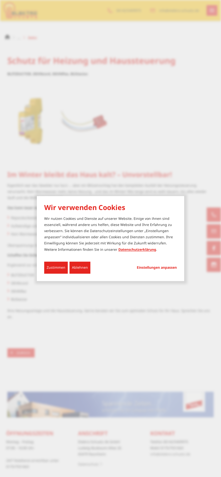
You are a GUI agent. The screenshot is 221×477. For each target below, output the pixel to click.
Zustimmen (56, 267)
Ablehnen (80, 267)
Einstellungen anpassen (157, 267)
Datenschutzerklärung (137, 249)
